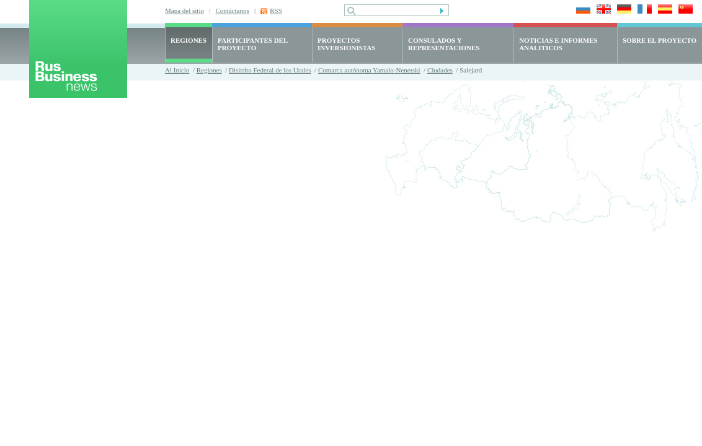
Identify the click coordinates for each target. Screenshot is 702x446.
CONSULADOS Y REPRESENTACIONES (443, 44)
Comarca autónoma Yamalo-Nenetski (369, 70)
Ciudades (440, 70)
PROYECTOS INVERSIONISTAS (346, 44)
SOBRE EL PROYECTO (659, 40)
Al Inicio (177, 70)
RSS (276, 10)
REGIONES (189, 40)
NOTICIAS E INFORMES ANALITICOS (558, 44)
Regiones (209, 70)
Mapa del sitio (184, 10)
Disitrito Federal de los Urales (270, 70)
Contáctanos (232, 10)
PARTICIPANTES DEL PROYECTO (253, 44)
